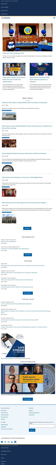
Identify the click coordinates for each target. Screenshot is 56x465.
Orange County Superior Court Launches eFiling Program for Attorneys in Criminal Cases (24, 327)
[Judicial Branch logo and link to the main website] (28, 1)
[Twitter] (5, 442)
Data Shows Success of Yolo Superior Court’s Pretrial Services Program (24, 202)
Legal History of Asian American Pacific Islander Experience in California (39, 79)
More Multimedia (27, 399)
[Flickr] (9, 442)
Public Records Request (34, 412)
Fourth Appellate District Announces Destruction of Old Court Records (24, 153)
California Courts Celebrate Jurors (13, 53)
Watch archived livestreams (7, 358)
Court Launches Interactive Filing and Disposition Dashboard (16, 303)
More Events (28, 254)
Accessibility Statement (6, 451)
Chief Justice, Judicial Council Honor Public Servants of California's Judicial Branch (14, 79)
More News (27, 228)
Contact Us (3, 461)
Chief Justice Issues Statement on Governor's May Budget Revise (22, 177)
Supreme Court (4, 3)
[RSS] (15, 442)
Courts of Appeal (4, 7)
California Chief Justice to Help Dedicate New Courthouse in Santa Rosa (24, 102)
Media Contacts (4, 424)
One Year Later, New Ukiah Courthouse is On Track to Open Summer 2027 (19, 320)
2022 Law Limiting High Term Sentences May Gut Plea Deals (17, 279)
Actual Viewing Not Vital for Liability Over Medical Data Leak (17, 287)
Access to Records (5, 447)
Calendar (31, 410)
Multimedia (3, 426)
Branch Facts (31, 414)
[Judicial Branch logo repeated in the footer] (28, 445)
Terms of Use (3, 454)
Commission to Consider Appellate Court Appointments (15, 248)
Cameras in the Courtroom (7, 428)
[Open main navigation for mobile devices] (54, 18)
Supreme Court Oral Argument (8, 241)
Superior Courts (4, 10)
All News (3, 419)
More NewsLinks (27, 293)
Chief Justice (5, 137)
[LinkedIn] (12, 442)
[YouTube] (2, 442)
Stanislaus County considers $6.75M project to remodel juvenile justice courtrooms (22, 265)
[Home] (26, 18)
